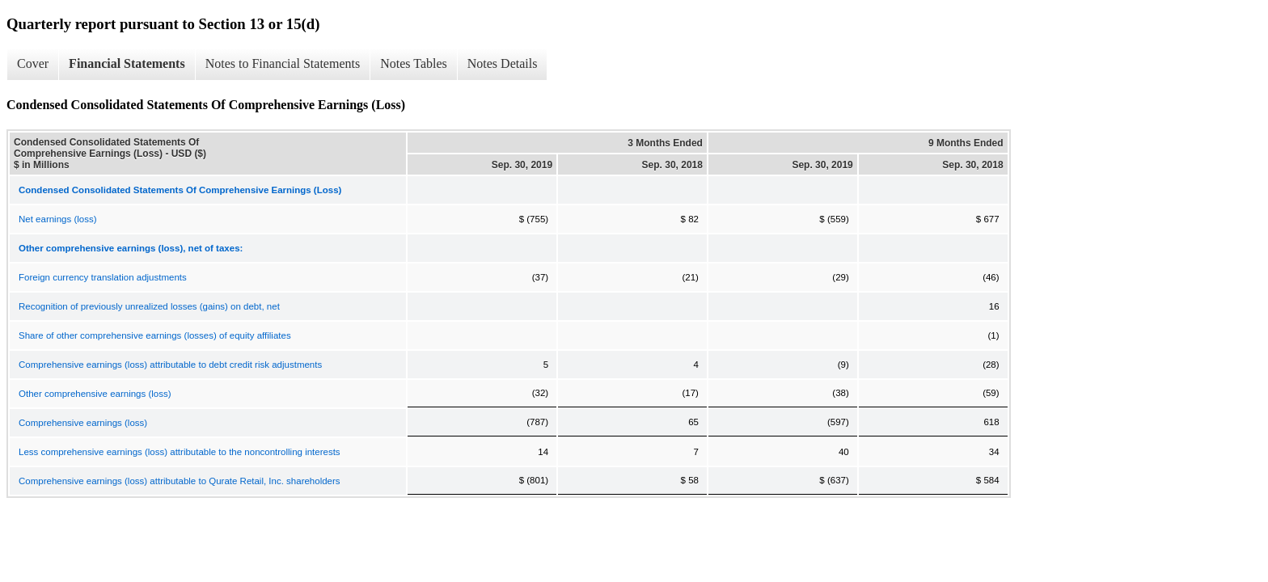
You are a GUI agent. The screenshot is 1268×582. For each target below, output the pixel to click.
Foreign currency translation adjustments (103, 277)
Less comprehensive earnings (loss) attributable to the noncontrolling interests (179, 452)
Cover (33, 63)
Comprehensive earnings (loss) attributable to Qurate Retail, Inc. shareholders (179, 481)
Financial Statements (127, 63)
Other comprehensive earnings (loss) (95, 394)
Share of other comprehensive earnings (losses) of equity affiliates (155, 335)
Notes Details (502, 63)
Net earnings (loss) (58, 219)
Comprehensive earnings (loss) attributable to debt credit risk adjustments (170, 364)
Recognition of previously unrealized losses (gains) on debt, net (149, 306)
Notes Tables (413, 63)
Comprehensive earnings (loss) (83, 423)
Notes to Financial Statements (283, 63)
